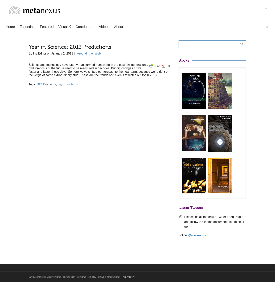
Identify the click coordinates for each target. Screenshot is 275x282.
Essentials (27, 27)
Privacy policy (128, 277)
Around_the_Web (89, 53)
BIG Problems (46, 84)
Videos (104, 27)
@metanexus (197, 235)
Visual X (64, 27)
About (118, 27)
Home (10, 27)
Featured (47, 27)
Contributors (85, 27)
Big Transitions (68, 84)
